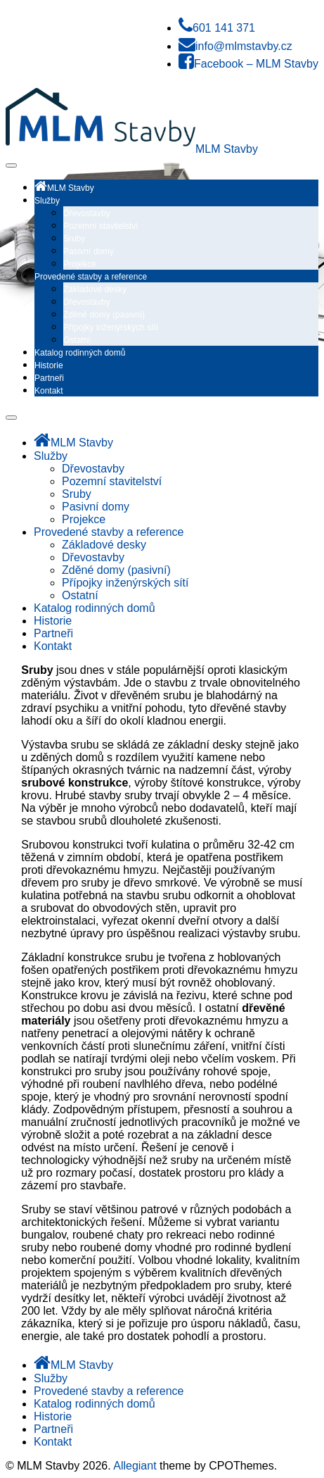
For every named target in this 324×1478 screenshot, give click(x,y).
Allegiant (134, 1466)
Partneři (49, 378)
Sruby (74, 239)
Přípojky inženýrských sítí (110, 327)
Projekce (79, 264)
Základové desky (95, 289)
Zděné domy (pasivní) (104, 315)
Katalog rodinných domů (79, 353)
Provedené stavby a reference (90, 277)
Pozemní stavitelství (100, 226)
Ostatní (77, 340)
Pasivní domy (88, 251)
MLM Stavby (226, 149)
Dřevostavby (86, 213)
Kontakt (48, 391)
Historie (48, 365)
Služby (47, 201)
